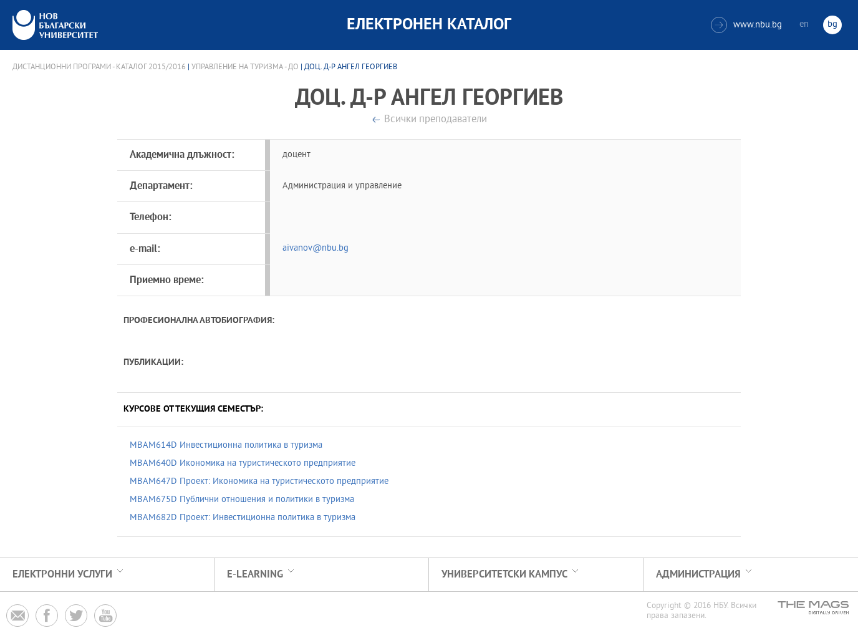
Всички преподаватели (435, 120)
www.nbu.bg (746, 25)
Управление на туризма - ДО (245, 67)
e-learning (255, 574)
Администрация (698, 574)
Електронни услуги (62, 574)
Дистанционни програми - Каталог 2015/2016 (99, 67)
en (804, 25)
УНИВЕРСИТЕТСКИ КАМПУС (504, 574)
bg (832, 25)
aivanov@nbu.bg (315, 248)
